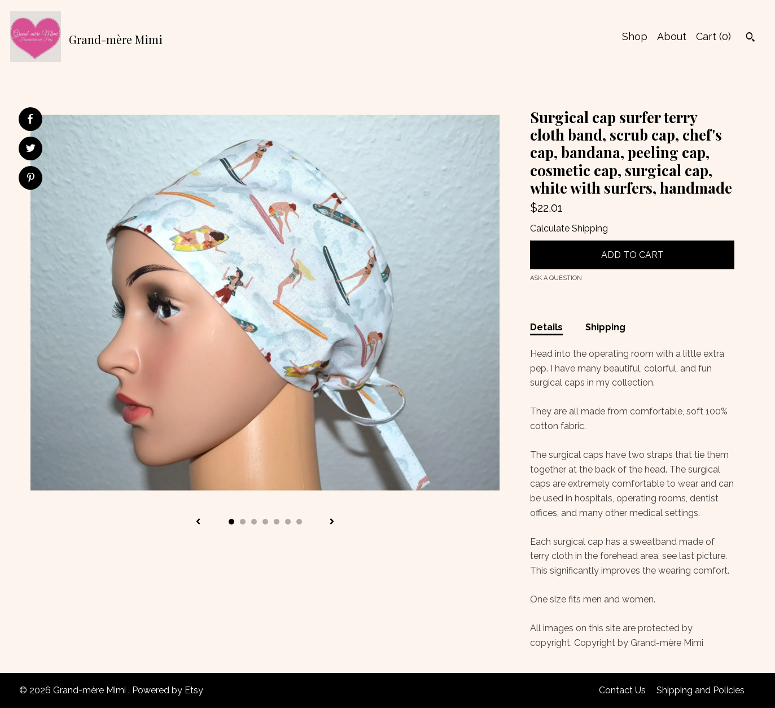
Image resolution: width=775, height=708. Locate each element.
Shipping (605, 327)
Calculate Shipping (569, 228)
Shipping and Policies (700, 690)
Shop (634, 36)
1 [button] (231, 522)
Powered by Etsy (167, 690)
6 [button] (288, 522)
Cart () (713, 36)
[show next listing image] (332, 522)
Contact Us (622, 690)
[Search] (750, 38)
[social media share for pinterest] (31, 179)
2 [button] (243, 522)
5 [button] (276, 522)
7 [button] (299, 522)
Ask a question (556, 278)
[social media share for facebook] (29, 119)
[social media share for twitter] (31, 149)
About (671, 36)
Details (546, 327)
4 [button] (265, 522)
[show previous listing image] (198, 522)
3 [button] (254, 522)
